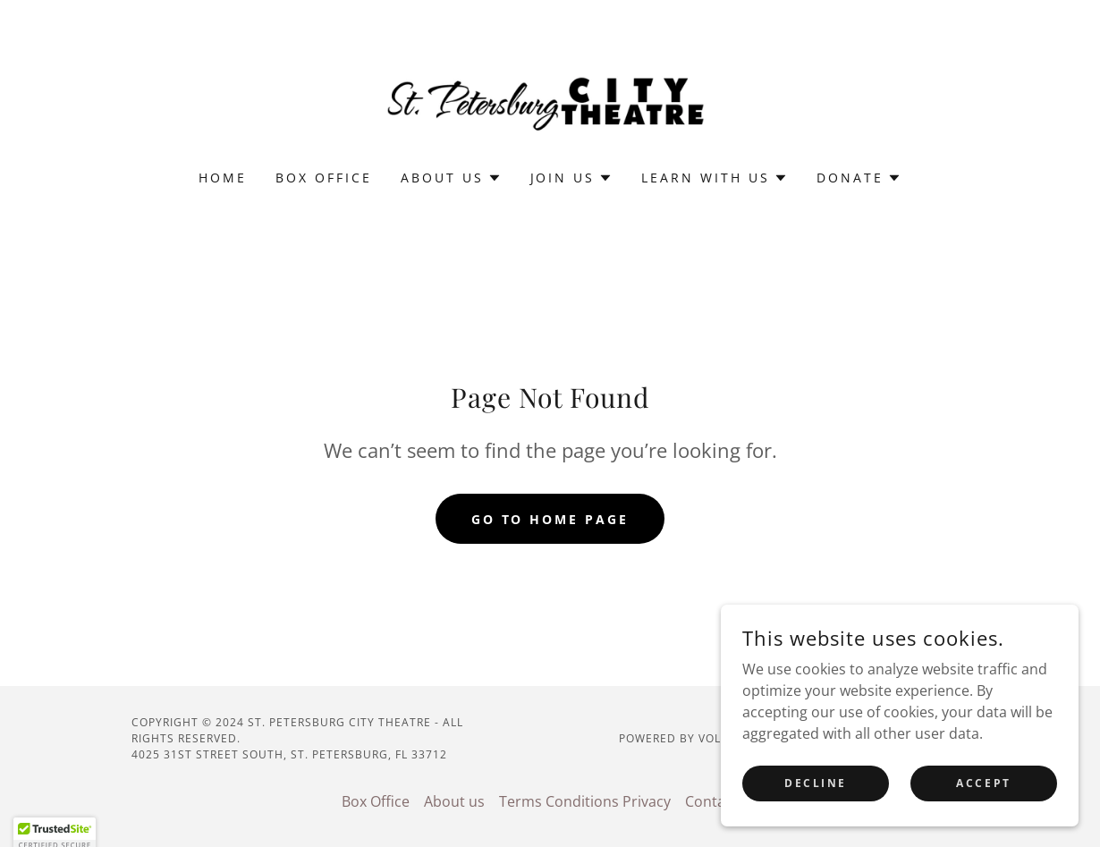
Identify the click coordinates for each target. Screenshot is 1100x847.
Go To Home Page (550, 519)
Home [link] (223, 177)
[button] (451, 178)
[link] (550, 96)
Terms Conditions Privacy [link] (585, 801)
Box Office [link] (323, 177)
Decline (815, 807)
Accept (983, 807)
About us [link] (454, 801)
